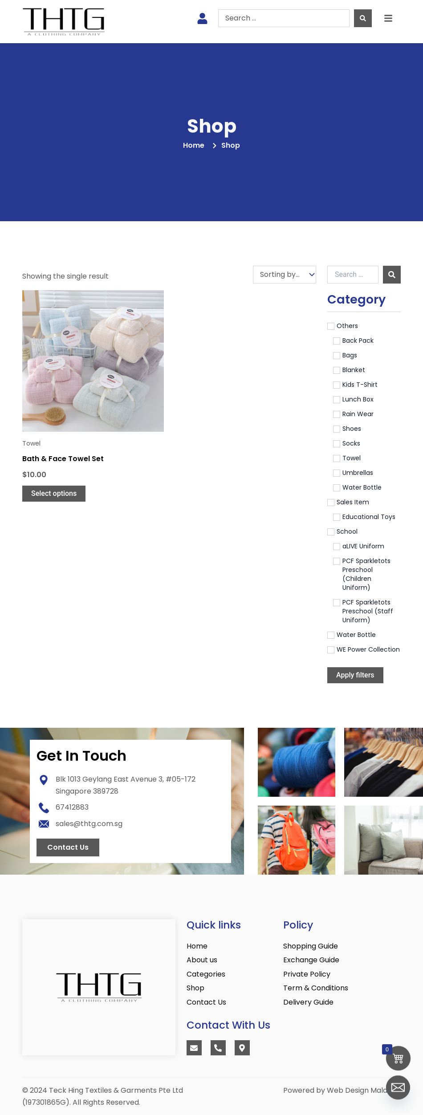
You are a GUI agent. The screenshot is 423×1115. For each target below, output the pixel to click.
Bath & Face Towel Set (63, 459)
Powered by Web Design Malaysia (342, 1090)
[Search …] (352, 275)
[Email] (398, 1092)
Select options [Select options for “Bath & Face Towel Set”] (54, 493)
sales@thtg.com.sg (89, 824)
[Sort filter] (284, 275)
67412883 (72, 807)
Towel (31, 443)
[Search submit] (363, 18)
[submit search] (392, 275)
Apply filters (355, 675)
